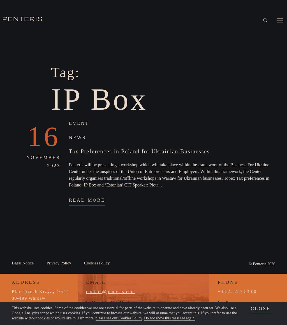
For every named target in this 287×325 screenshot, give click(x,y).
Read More (87, 200)
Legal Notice (23, 263)
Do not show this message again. (170, 318)
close (260, 308)
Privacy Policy (59, 263)
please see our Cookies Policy (119, 318)
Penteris (259, 264)
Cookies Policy (97, 263)
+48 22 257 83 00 (237, 291)
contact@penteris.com (110, 291)
